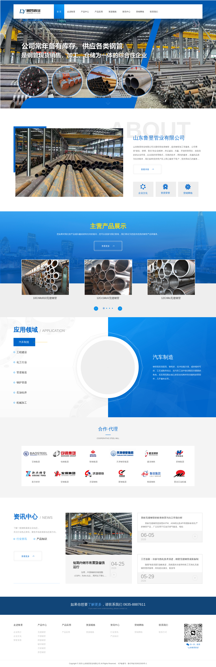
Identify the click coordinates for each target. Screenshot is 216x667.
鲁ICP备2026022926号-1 (137, 664)
